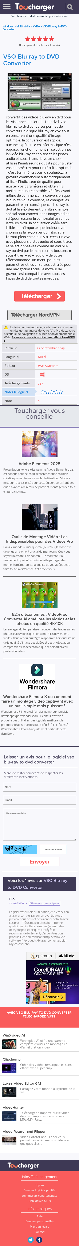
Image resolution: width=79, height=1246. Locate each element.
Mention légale (39, 1227)
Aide (40, 1216)
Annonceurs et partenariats (39, 1196)
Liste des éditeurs (39, 1201)
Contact (39, 1232)
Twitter (32, 1239)
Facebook (42, 1239)
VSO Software (48, 366)
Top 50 (39, 1185)
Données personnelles (39, 1221)
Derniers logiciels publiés (40, 1190)
